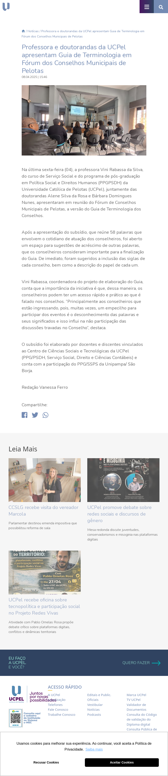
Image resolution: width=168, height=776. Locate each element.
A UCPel (54, 695)
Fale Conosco (58, 709)
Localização (56, 699)
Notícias (33, 31)
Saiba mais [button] (94, 749)
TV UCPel (133, 699)
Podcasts (94, 714)
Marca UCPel (136, 695)
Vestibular (95, 704)
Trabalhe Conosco (61, 714)
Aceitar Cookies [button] (122, 762)
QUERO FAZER (140, 662)
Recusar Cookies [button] (46, 762)
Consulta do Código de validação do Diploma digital (142, 719)
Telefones (55, 704)
